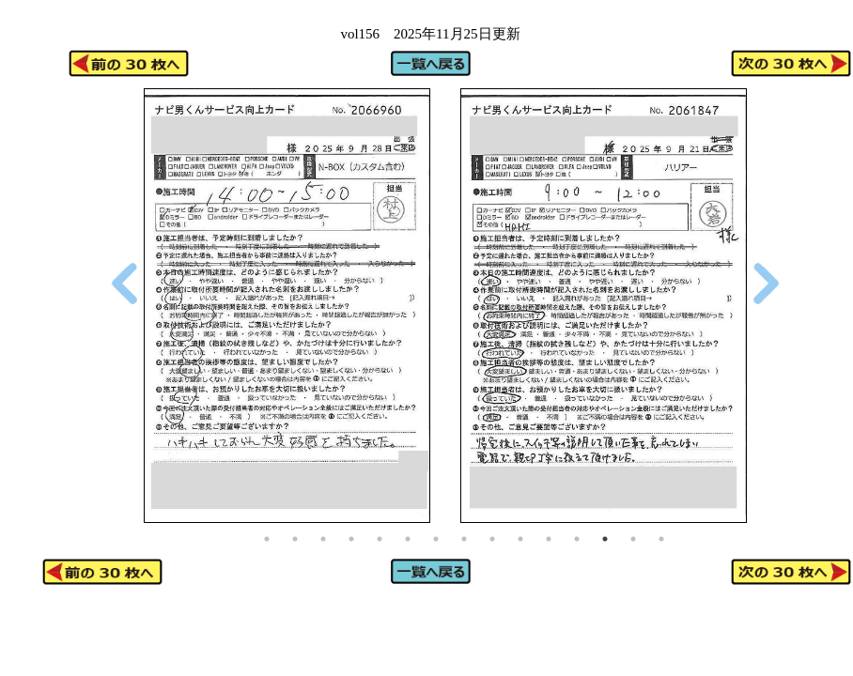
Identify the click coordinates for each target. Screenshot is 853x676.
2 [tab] (295, 539)
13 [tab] (605, 539)
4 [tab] (351, 539)
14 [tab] (633, 539)
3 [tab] (323, 539)
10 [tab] (520, 539)
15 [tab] (661, 539)
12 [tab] (576, 539)
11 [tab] (548, 539)
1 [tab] (266, 539)
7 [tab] (435, 539)
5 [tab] (379, 539)
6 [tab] (407, 539)
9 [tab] (492, 539)
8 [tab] (464, 539)
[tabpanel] (287, 305)
